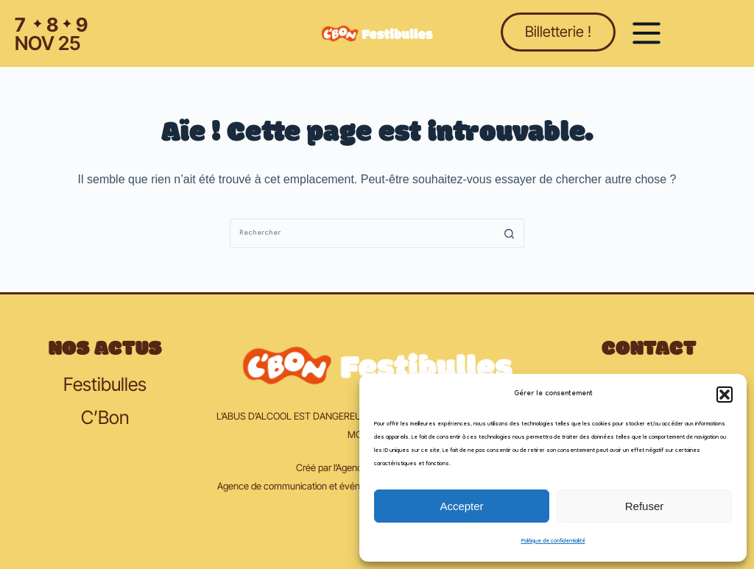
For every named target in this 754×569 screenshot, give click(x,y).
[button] (724, 394)
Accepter (461, 506)
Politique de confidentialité (553, 541)
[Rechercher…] (362, 233)
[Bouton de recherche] (509, 233)
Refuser (644, 506)
